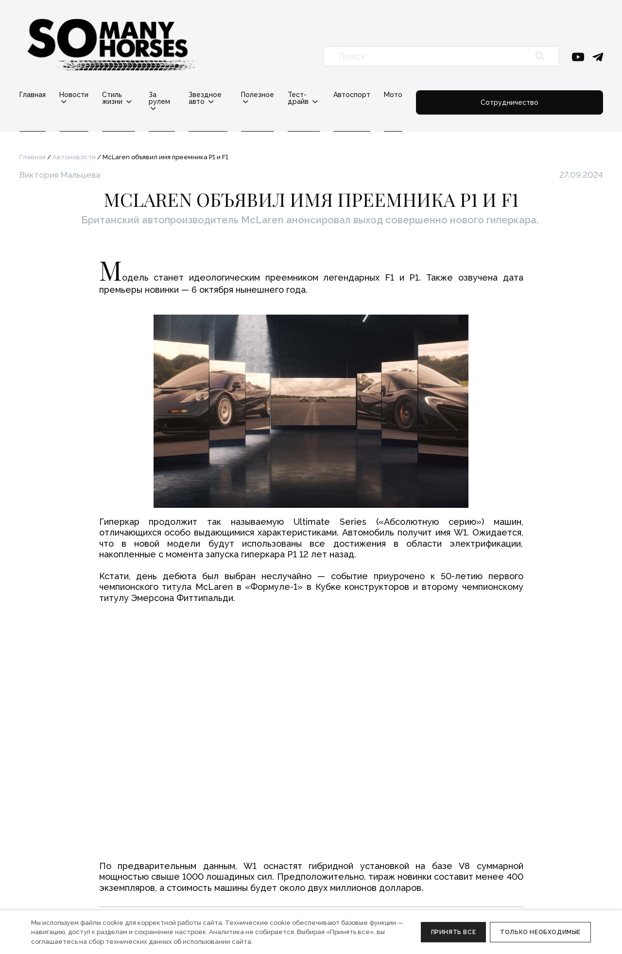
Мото (484, 94)
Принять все (453, 932)
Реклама (199, 837)
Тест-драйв (381, 95)
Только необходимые (540, 932)
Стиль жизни (133, 95)
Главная (32, 94)
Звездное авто (256, 95)
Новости (73, 95)
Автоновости (74, 150)
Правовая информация (57, 889)
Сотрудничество (555, 98)
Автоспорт (442, 94)
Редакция (201, 825)
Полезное (321, 95)
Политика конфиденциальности (72, 901)
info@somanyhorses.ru (56, 825)
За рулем (192, 95)
